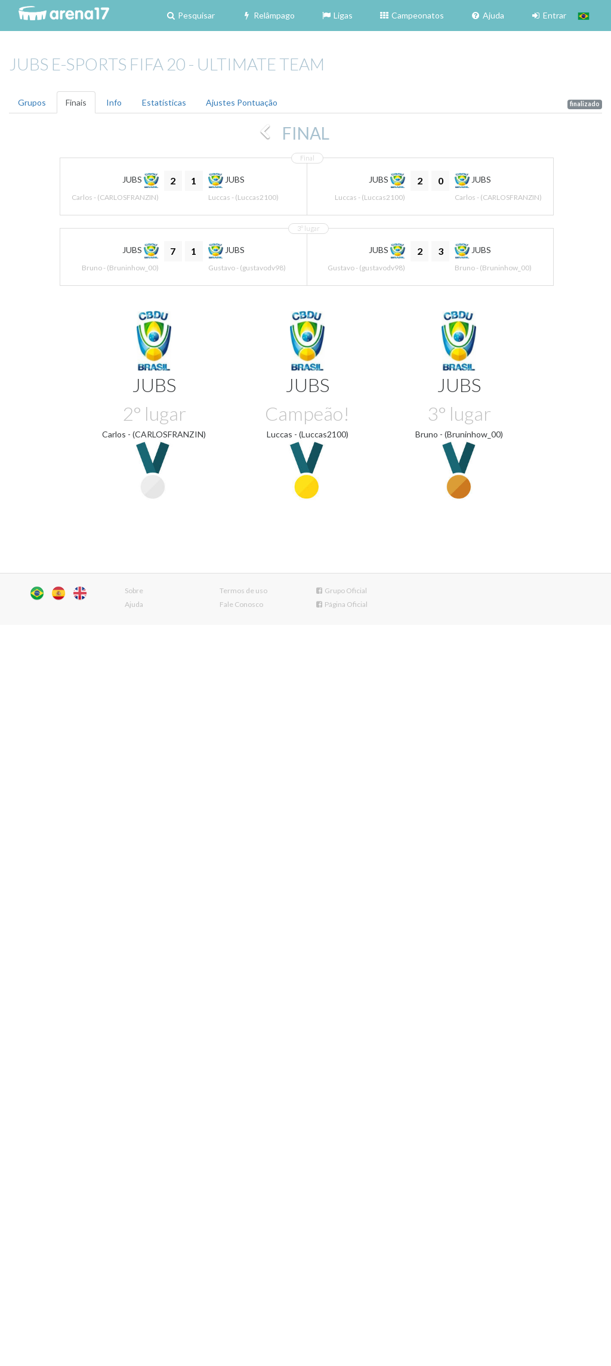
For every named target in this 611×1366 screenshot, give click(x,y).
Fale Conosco (241, 604)
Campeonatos (411, 15)
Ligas (337, 15)
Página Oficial (341, 604)
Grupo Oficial (340, 590)
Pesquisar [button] (190, 15)
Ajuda (487, 15)
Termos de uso (243, 590)
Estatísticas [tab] (164, 102)
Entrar (548, 15)
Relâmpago (268, 15)
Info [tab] (114, 102)
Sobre (134, 590)
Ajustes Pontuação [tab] (241, 102)
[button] (584, 15)
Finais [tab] (76, 102)
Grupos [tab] (32, 102)
